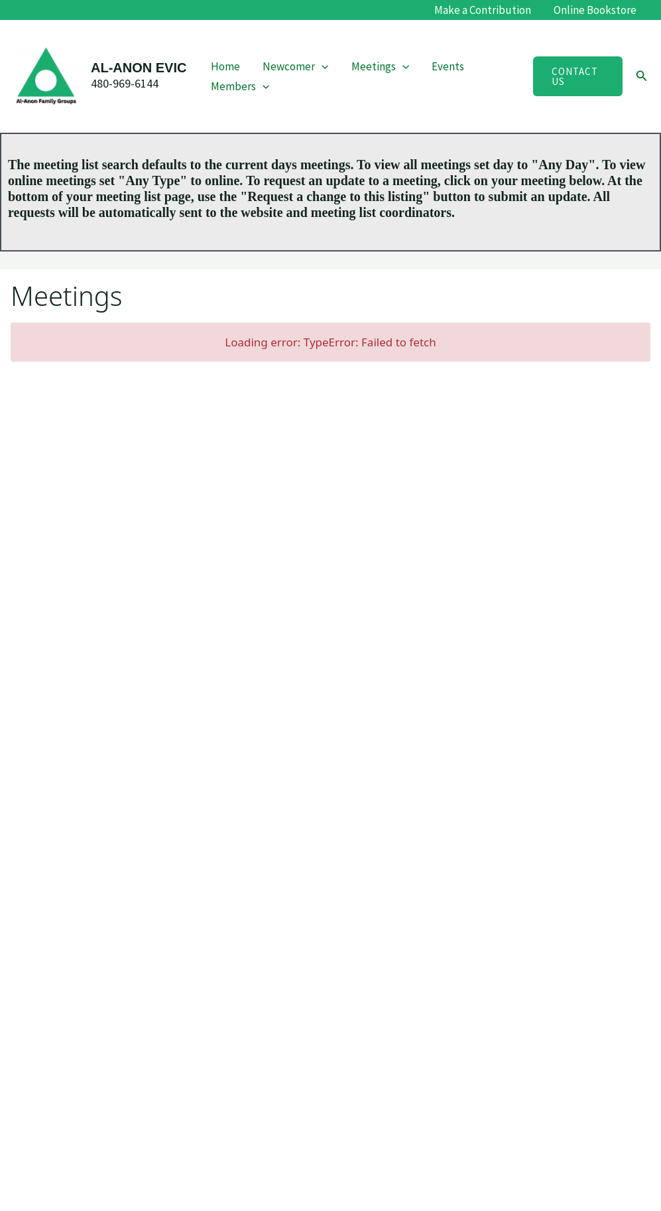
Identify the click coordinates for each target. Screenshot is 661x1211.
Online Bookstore (595, 10)
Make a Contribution (482, 10)
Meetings (380, 66)
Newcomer (295, 66)
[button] (321, 66)
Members (240, 86)
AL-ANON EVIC (138, 67)
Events (448, 66)
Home (225, 66)
